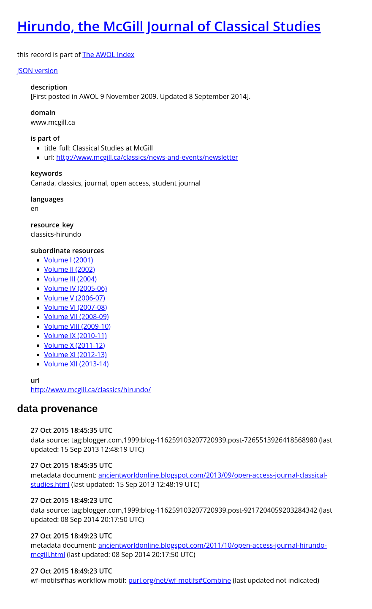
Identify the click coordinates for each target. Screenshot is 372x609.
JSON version (37, 70)
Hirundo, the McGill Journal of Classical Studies (169, 26)
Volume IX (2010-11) (75, 335)
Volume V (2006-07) (74, 298)
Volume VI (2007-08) (75, 307)
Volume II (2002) (69, 269)
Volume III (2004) (70, 279)
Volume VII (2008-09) (76, 316)
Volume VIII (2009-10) (77, 326)
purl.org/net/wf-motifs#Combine (179, 580)
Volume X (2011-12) (74, 345)
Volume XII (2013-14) (76, 364)
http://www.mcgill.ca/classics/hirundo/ (91, 389)
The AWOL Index (108, 54)
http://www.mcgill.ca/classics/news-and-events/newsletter (147, 157)
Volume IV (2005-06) (75, 288)
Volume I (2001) (68, 260)
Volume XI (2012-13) (75, 354)
